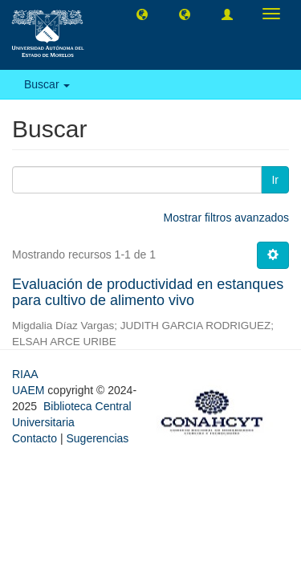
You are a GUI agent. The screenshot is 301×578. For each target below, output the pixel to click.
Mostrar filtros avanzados (226, 217)
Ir (275, 179)
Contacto (34, 438)
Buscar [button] (47, 84)
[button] (142, 13)
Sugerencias (97, 438)
